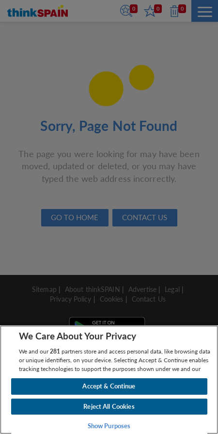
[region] (109, 379)
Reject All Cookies (108, 406)
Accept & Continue (108, 386)
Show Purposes (109, 426)
